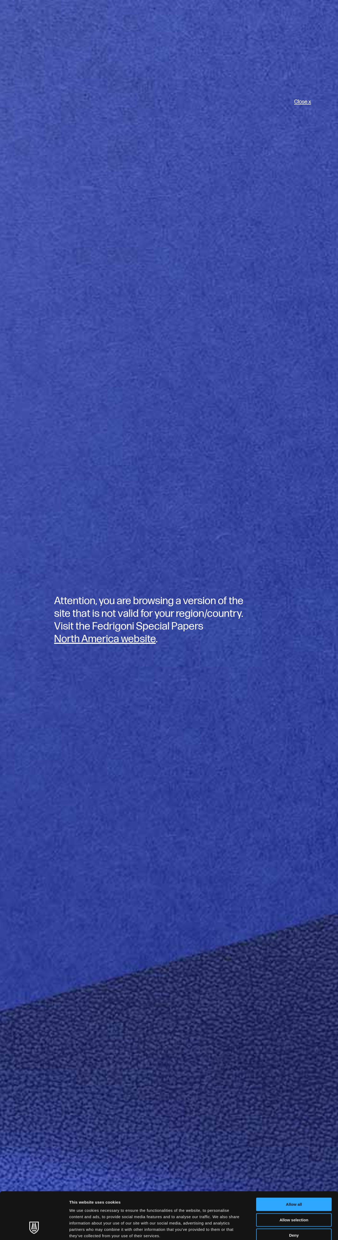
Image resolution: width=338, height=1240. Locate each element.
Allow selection (293, 1179)
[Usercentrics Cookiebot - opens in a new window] (34, 1230)
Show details (277, 1229)
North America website (105, 639)
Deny (294, 1195)
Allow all (294, 1164)
